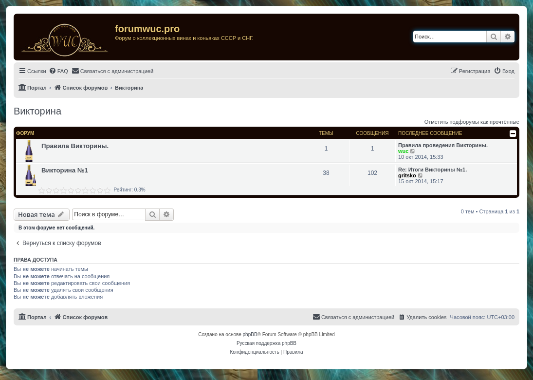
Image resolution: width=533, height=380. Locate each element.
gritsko (407, 175)
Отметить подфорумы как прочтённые (471, 122)
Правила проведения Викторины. (443, 145)
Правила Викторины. (75, 146)
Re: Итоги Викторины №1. (432, 169)
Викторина (37, 111)
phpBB (250, 334)
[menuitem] (58, 71)
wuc (403, 151)
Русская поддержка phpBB (266, 343)
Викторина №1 (64, 170)
